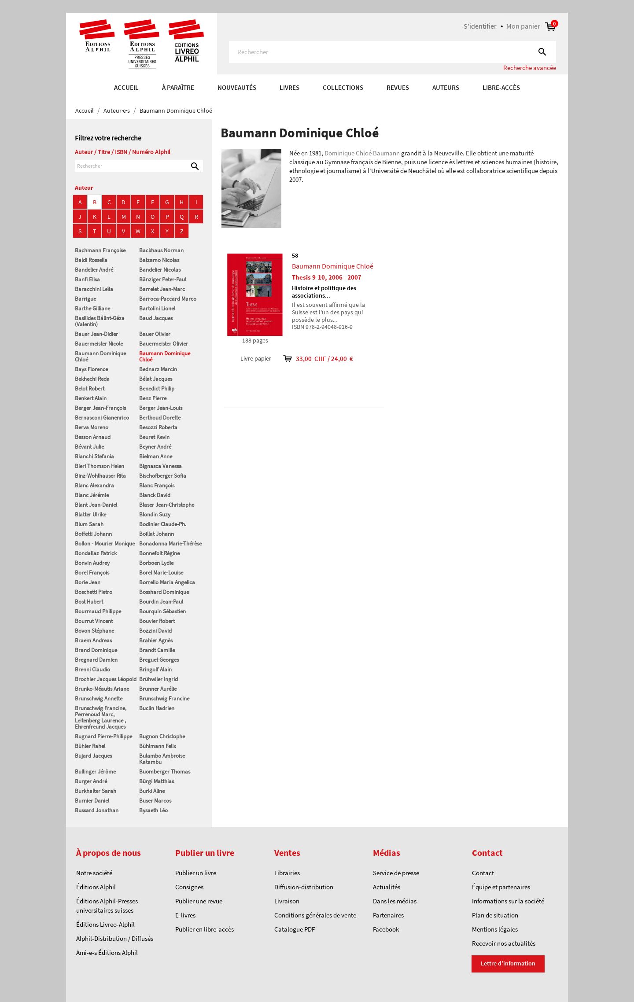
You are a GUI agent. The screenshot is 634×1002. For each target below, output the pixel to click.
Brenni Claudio (92, 669)
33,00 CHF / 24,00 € (312, 358)
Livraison (286, 901)
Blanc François (156, 485)
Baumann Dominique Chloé (100, 356)
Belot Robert (89, 388)
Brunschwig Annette (98, 698)
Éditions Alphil (96, 887)
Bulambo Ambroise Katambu (162, 759)
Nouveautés (236, 87)
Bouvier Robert (157, 621)
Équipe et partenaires (501, 887)
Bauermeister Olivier (163, 343)
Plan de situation (495, 915)
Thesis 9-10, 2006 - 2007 (326, 277)
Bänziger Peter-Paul (162, 279)
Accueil (126, 87)
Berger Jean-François (100, 408)
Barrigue (85, 298)
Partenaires (388, 915)
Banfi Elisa (87, 279)
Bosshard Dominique (164, 592)
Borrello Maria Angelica (167, 582)
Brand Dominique (96, 650)
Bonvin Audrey (92, 563)
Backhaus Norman (161, 250)
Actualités (386, 887)
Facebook (386, 929)
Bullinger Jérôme (95, 771)
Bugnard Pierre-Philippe (103, 736)
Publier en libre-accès (204, 929)
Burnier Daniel (92, 800)
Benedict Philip (156, 388)
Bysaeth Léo (153, 810)
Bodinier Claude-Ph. (162, 524)
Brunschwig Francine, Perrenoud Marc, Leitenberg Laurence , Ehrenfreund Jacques (100, 717)
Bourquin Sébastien (162, 611)
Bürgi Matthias (156, 781)
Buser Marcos (155, 800)
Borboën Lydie (156, 563)
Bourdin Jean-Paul (161, 601)
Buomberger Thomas (164, 771)
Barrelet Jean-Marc (162, 289)
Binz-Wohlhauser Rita (100, 475)
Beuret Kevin (154, 437)
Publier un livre (195, 873)
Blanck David (154, 495)
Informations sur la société (508, 901)
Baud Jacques (156, 318)
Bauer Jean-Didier (96, 334)
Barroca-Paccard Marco (167, 298)
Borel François (92, 572)
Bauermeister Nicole (99, 343)
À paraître (178, 87)
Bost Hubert (89, 601)
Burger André (91, 781)
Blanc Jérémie (92, 495)
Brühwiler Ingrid (158, 679)
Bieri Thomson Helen (99, 466)
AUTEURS (445, 87)
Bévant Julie (89, 446)
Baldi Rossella (91, 260)
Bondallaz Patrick (96, 553)
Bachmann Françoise (100, 250)
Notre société (94, 873)
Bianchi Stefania (94, 456)
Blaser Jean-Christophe (166, 504)
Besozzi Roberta (158, 427)
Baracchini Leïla (94, 289)
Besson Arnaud (93, 437)
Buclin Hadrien (156, 708)
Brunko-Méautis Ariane (102, 689)
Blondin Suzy (154, 514)
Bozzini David (155, 630)
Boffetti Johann (93, 534)
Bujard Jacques (93, 755)
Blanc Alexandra (94, 485)
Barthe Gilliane (92, 308)
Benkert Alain (91, 398)
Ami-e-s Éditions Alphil (107, 952)
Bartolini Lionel (157, 308)
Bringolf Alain (155, 669)
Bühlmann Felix (157, 746)
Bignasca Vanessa (160, 466)
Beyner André (155, 446)
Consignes (189, 887)
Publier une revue (198, 901)
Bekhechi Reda (92, 379)
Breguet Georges (159, 659)
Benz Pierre (152, 398)
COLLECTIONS (343, 87)
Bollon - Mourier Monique (105, 543)
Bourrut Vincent (94, 621)
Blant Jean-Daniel (96, 504)
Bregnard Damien (96, 659)
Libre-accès (501, 87)
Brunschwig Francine (164, 698)
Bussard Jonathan (96, 810)
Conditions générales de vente (315, 915)
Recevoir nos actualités (503, 943)
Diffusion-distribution (303, 887)
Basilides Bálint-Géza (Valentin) (100, 321)
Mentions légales (495, 929)
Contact (483, 873)
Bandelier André (94, 269)
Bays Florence (91, 369)
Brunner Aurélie (158, 689)
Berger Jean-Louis (160, 408)
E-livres (185, 915)
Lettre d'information (508, 963)
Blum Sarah (89, 524)
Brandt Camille (157, 650)
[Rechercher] (392, 52)
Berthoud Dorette (160, 417)
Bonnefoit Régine (159, 553)
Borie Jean (87, 582)
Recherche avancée (529, 67)
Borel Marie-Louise (161, 572)
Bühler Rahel (90, 746)
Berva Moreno (91, 427)
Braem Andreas (93, 640)
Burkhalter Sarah (95, 791)
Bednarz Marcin (158, 369)
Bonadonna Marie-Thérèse (170, 543)
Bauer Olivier (154, 334)
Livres (289, 87)
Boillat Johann (156, 534)
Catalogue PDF (294, 929)
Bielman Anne (155, 456)
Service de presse (396, 873)
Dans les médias (395, 901)
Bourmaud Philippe (98, 611)
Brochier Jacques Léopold (105, 679)
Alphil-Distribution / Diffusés (114, 938)
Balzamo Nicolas (159, 260)
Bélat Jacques (155, 379)
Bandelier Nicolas (160, 269)
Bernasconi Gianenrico (102, 417)
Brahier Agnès (156, 640)
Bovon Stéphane (94, 630)
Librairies (287, 873)
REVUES (398, 87)
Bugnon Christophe (162, 736)
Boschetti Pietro (93, 592)
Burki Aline (152, 791)
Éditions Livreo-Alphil (105, 924)
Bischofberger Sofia (162, 475)
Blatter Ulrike (90, 514)
